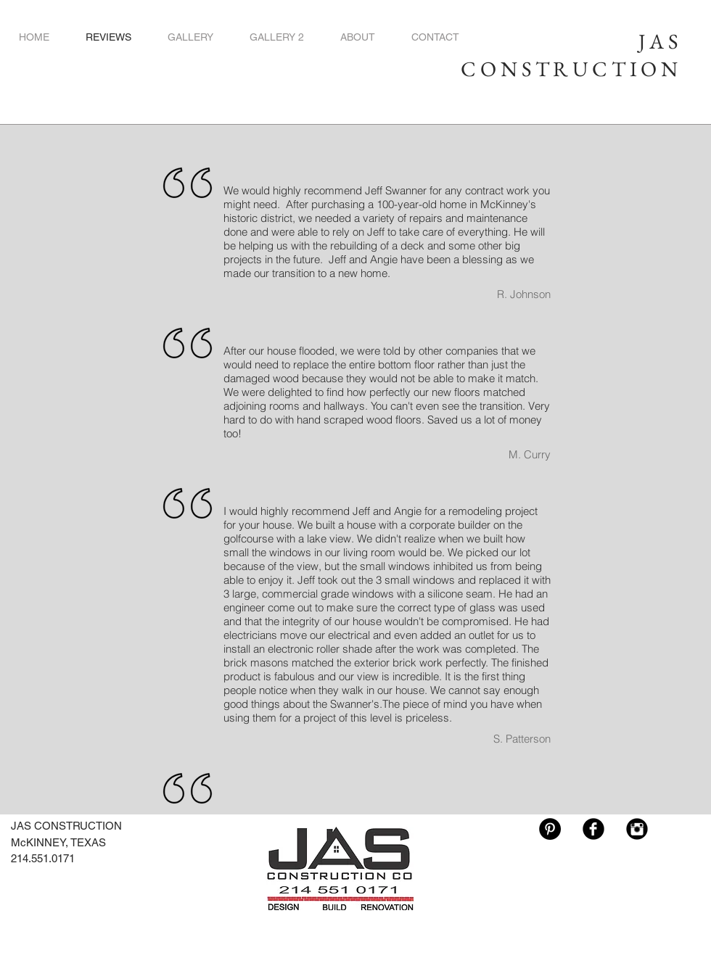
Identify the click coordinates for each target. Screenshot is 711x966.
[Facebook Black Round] (593, 829)
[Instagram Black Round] (637, 829)
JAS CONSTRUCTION (571, 55)
